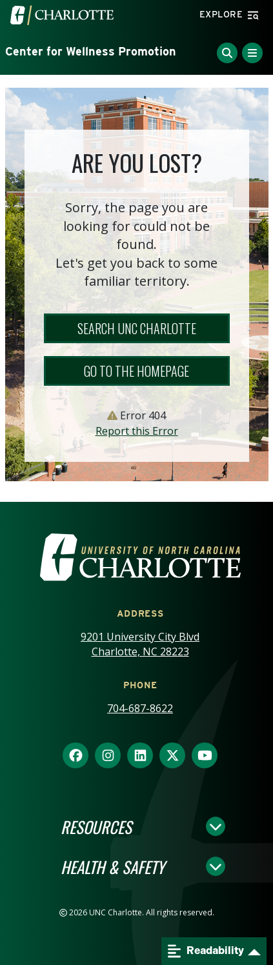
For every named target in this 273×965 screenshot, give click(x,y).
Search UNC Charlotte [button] (136, 328)
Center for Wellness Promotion (90, 51)
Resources (96, 826)
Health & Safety (113, 866)
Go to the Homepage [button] (136, 371)
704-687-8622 (140, 708)
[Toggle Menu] (252, 53)
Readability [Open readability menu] (206, 951)
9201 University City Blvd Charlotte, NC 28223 (140, 644)
